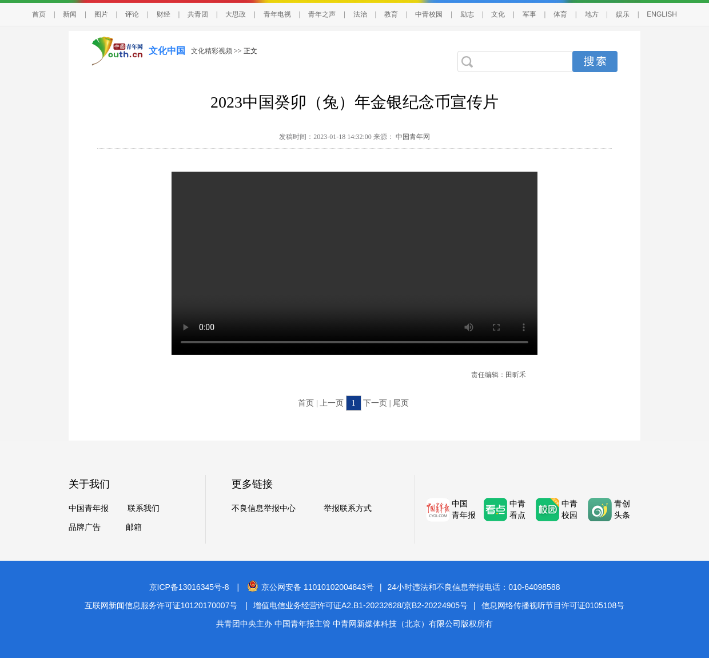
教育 (391, 14)
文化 (498, 14)
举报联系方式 (348, 508)
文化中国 (167, 51)
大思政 (235, 14)
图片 (101, 14)
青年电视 (277, 14)
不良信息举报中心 (264, 508)
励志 (467, 14)
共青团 (198, 14)
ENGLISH (662, 14)
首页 (39, 14)
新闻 (70, 14)
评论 (132, 14)
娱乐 (623, 14)
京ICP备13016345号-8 (189, 587)
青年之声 (322, 14)
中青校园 (429, 14)
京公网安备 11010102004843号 (310, 587)
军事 (529, 14)
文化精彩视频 (211, 51)
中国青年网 (413, 137)
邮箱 (134, 527)
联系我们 (144, 508)
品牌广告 (85, 527)
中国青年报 (89, 508)
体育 (560, 14)
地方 (592, 14)
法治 (360, 14)
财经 (163, 14)
